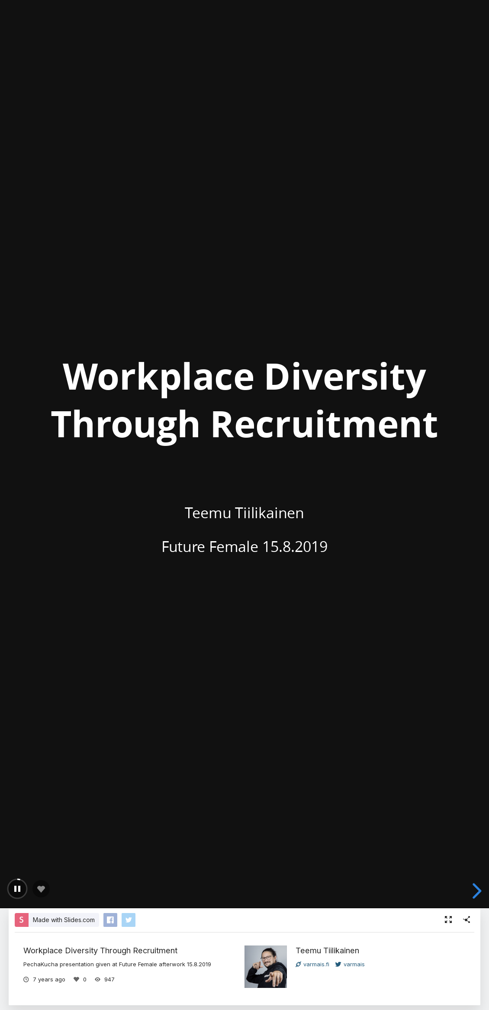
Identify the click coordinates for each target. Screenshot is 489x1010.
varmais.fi (312, 964)
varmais (350, 964)
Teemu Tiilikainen (327, 950)
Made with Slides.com (64, 919)
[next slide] (475, 891)
